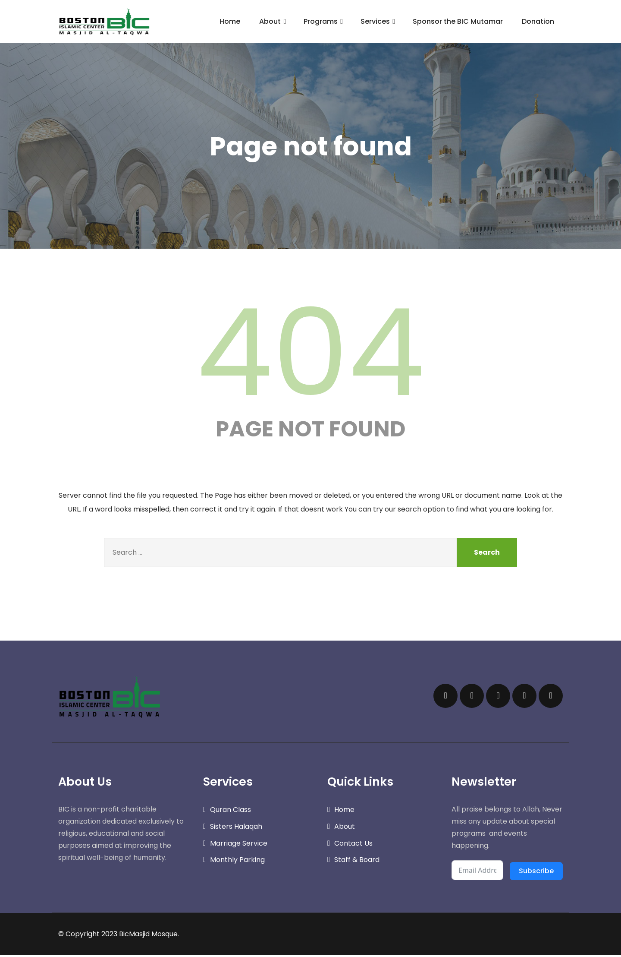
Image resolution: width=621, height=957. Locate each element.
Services (379, 21)
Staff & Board (357, 862)
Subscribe (536, 873)
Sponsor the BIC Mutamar (458, 21)
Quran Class (230, 811)
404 (310, 352)
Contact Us (353, 845)
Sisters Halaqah (236, 828)
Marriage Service (238, 845)
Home (230, 21)
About (273, 21)
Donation (538, 21)
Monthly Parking (237, 862)
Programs (324, 21)
